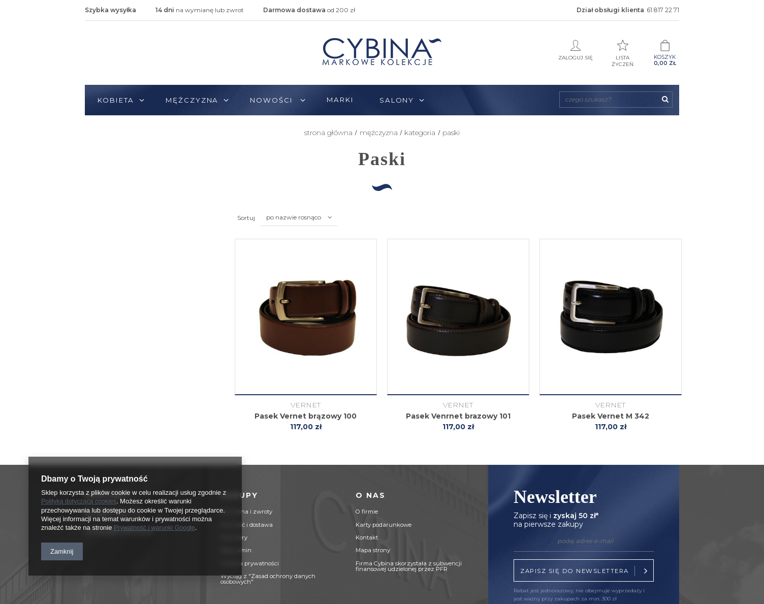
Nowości (272, 100)
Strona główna (328, 132)
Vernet (306, 404)
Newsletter (584, 508)
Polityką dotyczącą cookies (80, 502)
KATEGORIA (419, 132)
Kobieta (116, 100)
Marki (340, 100)
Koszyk (665, 53)
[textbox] (616, 99)
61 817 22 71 (663, 10)
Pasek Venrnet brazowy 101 (458, 416)
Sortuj (246, 217)
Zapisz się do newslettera (585, 571)
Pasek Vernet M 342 (610, 416)
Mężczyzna (192, 100)
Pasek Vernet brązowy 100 (305, 416)
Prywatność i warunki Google (156, 528)
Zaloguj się (575, 50)
